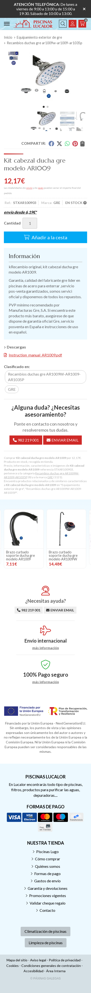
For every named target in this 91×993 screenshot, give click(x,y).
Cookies (12, 966)
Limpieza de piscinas (46, 942)
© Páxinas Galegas (45, 978)
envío (29, 187)
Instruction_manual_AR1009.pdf (35, 355)
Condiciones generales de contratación (51, 966)
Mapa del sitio (17, 960)
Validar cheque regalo (48, 903)
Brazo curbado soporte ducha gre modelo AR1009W (63, 555)
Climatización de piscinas (45, 931)
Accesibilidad (33, 971)
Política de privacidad (65, 960)
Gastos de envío (47, 880)
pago (40, 187)
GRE (50, 477)
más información (45, 648)
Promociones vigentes (47, 895)
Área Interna (56, 971)
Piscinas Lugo (47, 851)
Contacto (47, 910)
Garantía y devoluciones (47, 888)
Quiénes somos (47, 866)
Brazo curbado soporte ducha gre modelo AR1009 (20, 555)
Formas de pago (47, 873)
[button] (44, 107)
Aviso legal (38, 960)
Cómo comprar (47, 858)
